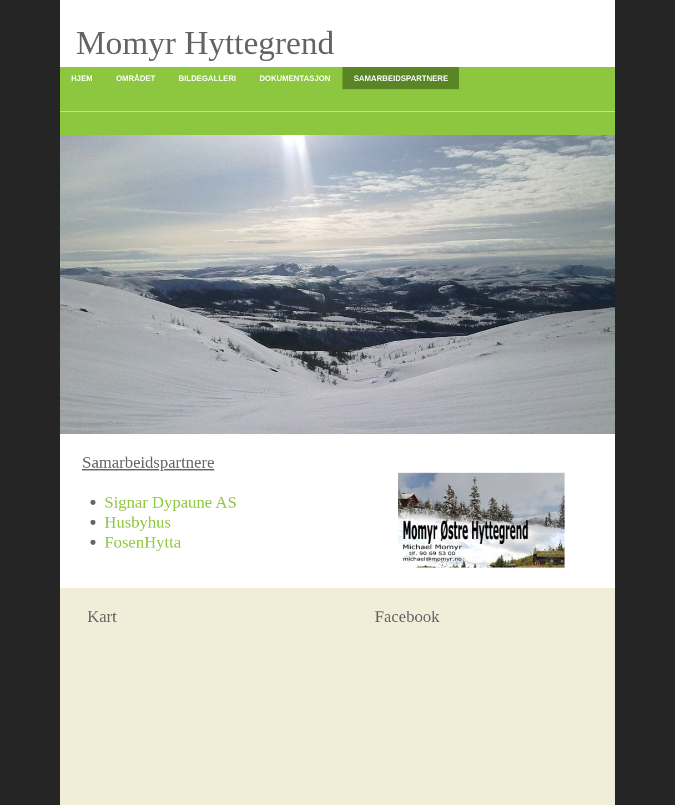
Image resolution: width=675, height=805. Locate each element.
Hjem (82, 78)
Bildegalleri (207, 78)
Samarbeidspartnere (401, 78)
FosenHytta (142, 542)
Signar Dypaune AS (170, 502)
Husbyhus (137, 522)
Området (135, 78)
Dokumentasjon (294, 78)
